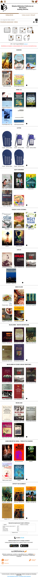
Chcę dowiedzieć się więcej (12, 576)
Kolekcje (16, 21)
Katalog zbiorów (9, 15)
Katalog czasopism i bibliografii (28, 15)
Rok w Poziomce (5, 528)
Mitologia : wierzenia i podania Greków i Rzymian (10, 526)
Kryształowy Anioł (5, 530)
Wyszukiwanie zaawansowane (6, 21)
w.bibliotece (31, 554)
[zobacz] (26, 43)
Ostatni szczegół (5, 529)
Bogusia (4, 527)
